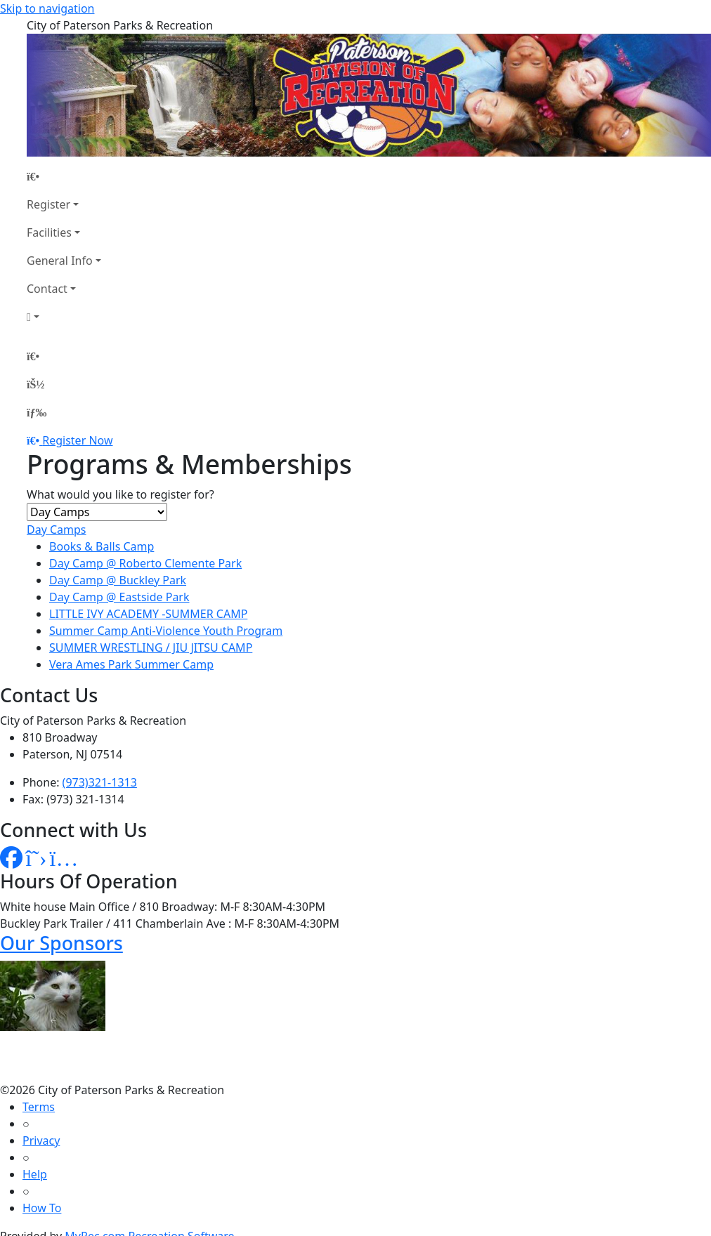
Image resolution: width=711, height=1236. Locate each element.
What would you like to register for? (120, 494)
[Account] (64, 317)
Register (48, 204)
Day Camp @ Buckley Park (117, 580)
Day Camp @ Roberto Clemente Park (145, 563)
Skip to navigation (47, 8)
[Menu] (36, 412)
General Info (60, 260)
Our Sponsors (61, 943)
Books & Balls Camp (101, 546)
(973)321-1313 (100, 782)
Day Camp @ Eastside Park (119, 597)
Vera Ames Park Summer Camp (131, 664)
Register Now (77, 440)
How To (41, 1208)
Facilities (49, 232)
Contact (47, 288)
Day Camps (56, 529)
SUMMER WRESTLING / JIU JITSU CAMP (150, 647)
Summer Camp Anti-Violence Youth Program (165, 630)
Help (34, 1174)
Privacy (41, 1140)
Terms (38, 1107)
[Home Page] (64, 176)
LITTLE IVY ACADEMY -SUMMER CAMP (148, 614)
